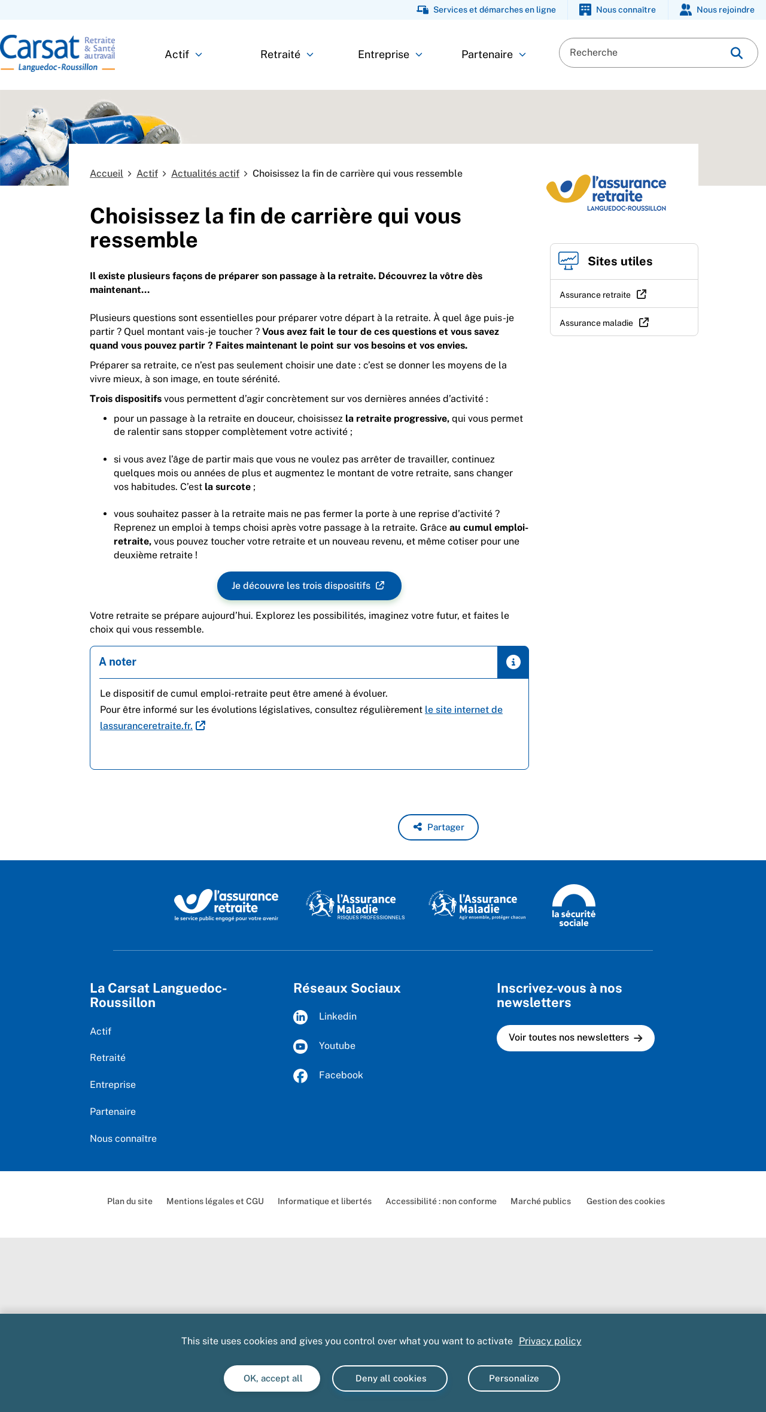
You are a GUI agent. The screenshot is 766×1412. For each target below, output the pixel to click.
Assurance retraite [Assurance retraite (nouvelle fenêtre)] (595, 295)
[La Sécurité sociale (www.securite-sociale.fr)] (573, 904)
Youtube (324, 1046)
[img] (737, 53)
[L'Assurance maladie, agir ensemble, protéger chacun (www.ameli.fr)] (478, 904)
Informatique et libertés (325, 1201)
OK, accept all (272, 1378)
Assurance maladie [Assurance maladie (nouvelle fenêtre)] (596, 323)
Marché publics (540, 1201)
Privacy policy (550, 1341)
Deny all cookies (390, 1378)
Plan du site (130, 1201)
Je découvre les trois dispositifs (302, 586)
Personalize (514, 1378)
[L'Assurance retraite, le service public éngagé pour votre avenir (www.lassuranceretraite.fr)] (226, 904)
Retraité (287, 54)
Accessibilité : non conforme (441, 1201)
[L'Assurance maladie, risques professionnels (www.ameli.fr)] (355, 904)
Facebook (328, 1076)
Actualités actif (205, 173)
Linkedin (325, 1017)
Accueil (106, 173)
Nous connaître (123, 1138)
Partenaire (493, 54)
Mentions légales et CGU (215, 1201)
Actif (183, 54)
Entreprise (390, 54)
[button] (438, 827)
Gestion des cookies (625, 1201)
